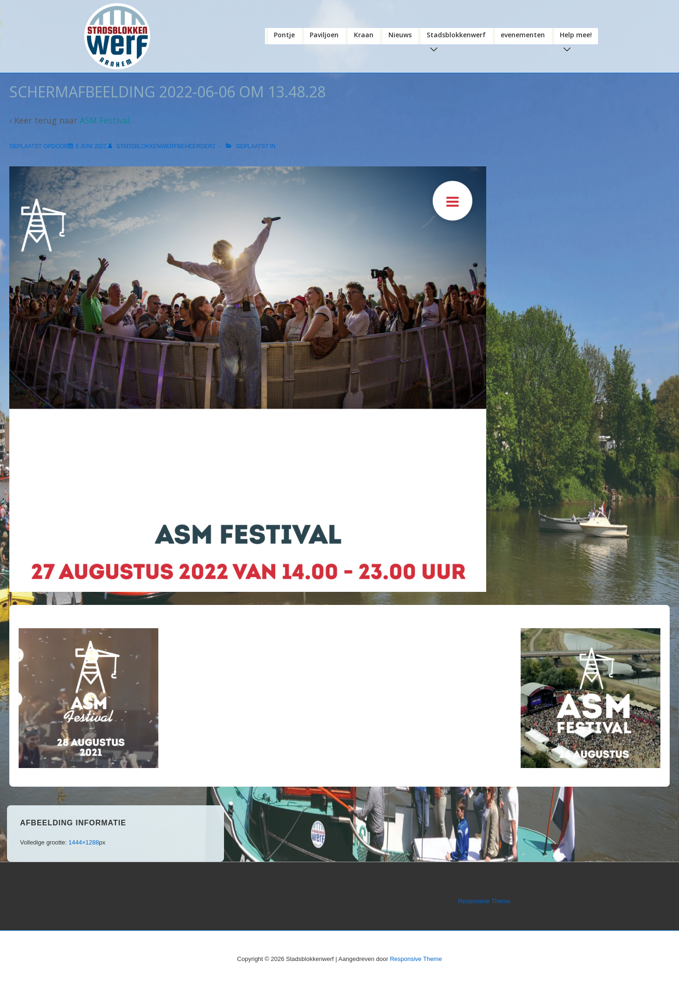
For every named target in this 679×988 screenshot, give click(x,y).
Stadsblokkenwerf (458, 37)
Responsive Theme (484, 901)
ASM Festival (105, 120)
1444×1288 (83, 842)
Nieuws (400, 34)
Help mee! (578, 37)
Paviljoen (324, 34)
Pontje (284, 34)
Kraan (363, 34)
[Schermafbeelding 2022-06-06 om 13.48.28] (91, 146)
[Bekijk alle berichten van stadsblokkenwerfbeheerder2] (162, 146)
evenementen (523, 34)
